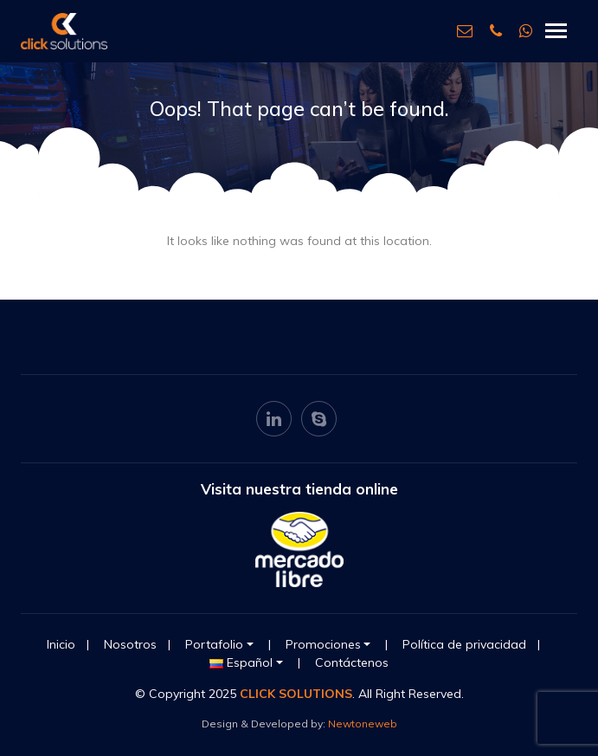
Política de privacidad (464, 644)
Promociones (323, 644)
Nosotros (130, 644)
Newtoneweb (362, 723)
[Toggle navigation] (556, 30)
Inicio (61, 644)
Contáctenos (352, 662)
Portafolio (214, 644)
